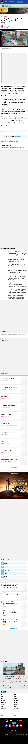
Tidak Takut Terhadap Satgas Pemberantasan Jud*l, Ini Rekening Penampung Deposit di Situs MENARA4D (11, 585)
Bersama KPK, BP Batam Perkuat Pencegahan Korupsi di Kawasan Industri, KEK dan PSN (9, 405)
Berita (15, 696)
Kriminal (9, 141)
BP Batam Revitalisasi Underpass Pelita (9, 440)
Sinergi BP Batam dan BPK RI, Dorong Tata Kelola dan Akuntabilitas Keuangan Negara (9, 423)
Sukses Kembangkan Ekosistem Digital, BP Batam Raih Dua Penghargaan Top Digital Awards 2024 (10, 594)
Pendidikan (7, 567)
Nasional (16, 710)
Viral (5, 576)
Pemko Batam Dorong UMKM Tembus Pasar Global (8, 395)
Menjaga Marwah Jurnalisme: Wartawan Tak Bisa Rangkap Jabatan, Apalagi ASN (14, 686)
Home (2, 16)
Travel (15, 714)
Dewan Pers (3, 702)
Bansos (2, 696)
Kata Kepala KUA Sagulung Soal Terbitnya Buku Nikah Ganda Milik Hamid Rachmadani (10, 459)
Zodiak (15, 715)
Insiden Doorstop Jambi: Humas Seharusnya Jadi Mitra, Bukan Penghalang (14, 682)
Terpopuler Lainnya (14, 628)
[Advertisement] (14, 68)
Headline (4, 141)
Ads (14, 723)
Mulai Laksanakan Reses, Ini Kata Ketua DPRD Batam (10, 449)
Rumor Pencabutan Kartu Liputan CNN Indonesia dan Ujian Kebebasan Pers (14, 677)
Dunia (15, 702)
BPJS (15, 694)
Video (5, 573)
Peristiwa (15, 141)
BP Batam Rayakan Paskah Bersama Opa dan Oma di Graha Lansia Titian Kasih (9, 378)
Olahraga (3, 712)
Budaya (2, 698)
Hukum (15, 706)
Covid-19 (6, 570)
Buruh (15, 698)
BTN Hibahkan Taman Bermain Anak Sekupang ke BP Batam (14, 147)
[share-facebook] (3, 6)
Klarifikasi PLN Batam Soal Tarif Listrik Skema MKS (9, 413)
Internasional (17, 708)
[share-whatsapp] (10, 6)
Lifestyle (3, 710)
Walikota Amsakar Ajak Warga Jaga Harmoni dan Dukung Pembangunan (11, 621)
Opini (15, 712)
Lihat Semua (14, 467)
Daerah (16, 700)
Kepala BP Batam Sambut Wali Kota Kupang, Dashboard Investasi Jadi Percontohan (10, 387)
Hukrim (2, 706)
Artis (2, 694)
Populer (20, 2)
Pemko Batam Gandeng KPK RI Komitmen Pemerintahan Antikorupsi (9, 432)
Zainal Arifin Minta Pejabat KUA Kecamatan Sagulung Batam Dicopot (10, 612)
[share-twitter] (6, 6)
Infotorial (3, 708)
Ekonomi (3, 704)
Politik (5, 563)
